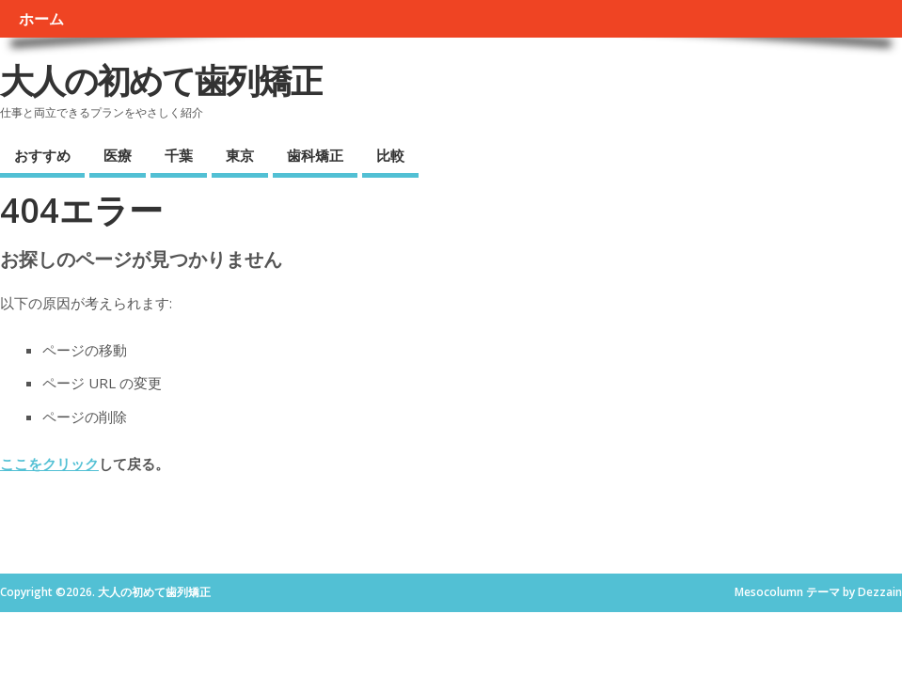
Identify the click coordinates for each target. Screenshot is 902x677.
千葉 (179, 155)
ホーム (41, 18)
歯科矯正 (315, 155)
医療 (117, 155)
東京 (240, 155)
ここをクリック (49, 463)
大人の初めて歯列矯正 (161, 80)
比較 (390, 155)
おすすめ (42, 155)
